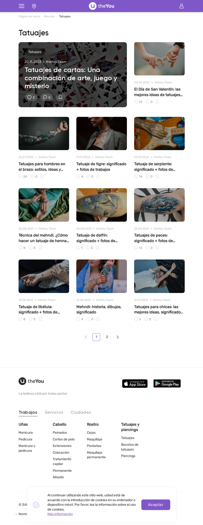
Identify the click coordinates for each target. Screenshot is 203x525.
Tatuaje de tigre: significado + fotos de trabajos (101, 167)
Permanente (62, 471)
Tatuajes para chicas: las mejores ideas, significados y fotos (158, 310)
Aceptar (155, 504)
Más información (60, 514)
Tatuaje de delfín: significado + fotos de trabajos (95, 238)
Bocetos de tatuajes (129, 447)
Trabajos (28, 412)
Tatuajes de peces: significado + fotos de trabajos (153, 238)
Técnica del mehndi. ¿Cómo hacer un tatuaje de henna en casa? (43, 238)
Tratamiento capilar (62, 461)
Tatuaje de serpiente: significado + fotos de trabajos (153, 167)
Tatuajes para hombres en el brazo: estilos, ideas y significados (42, 167)
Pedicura (25, 439)
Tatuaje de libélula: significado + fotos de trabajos (38, 310)
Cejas (91, 433)
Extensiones (62, 446)
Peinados (60, 433)
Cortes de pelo (64, 439)
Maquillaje (94, 439)
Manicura (26, 433)
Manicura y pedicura (27, 448)
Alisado (58, 477)
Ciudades (81, 412)
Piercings (128, 456)
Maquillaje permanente (96, 455)
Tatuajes (127, 438)
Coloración (61, 453)
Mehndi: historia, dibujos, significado (98, 309)
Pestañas (94, 446)
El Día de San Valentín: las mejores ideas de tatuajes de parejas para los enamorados (157, 92)
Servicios (54, 412)
